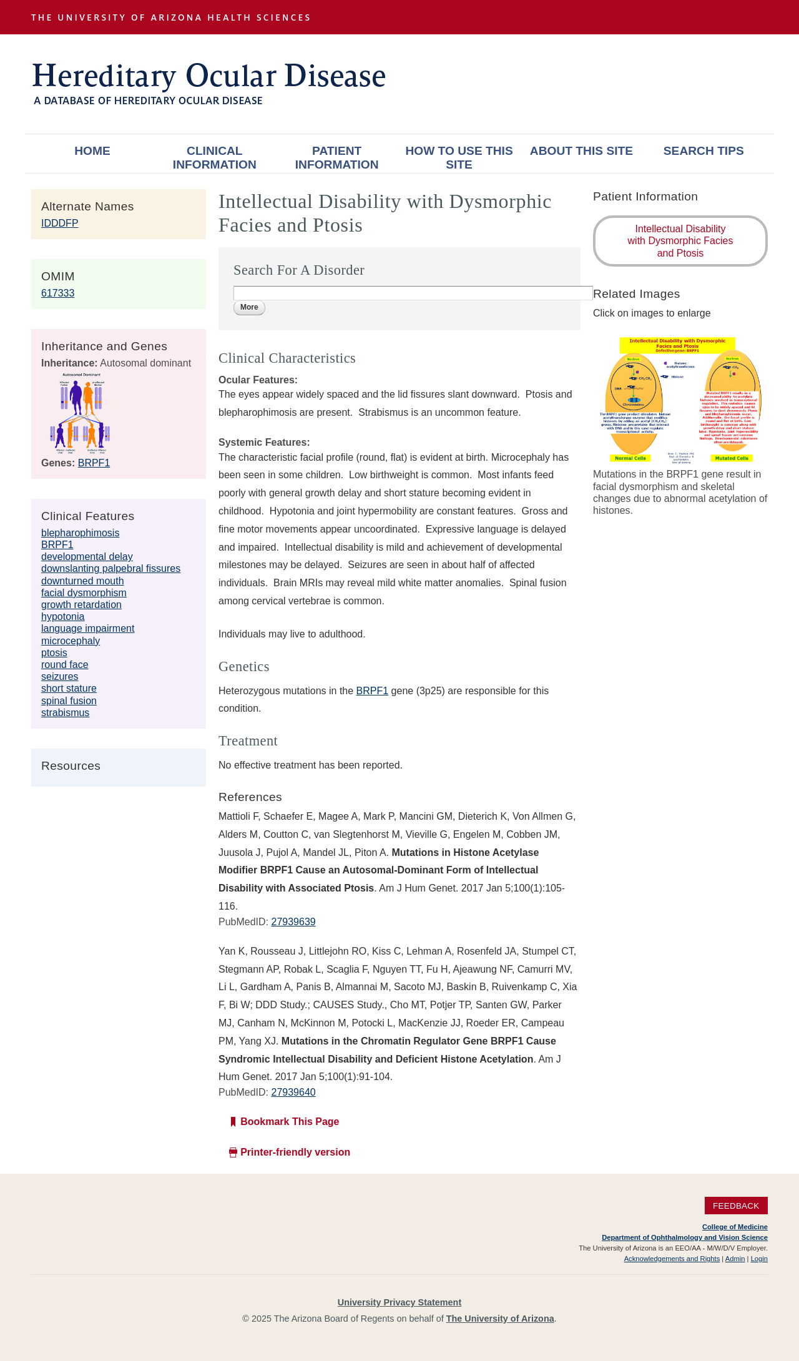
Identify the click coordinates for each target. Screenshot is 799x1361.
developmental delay (87, 556)
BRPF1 (94, 463)
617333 (57, 293)
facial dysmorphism (84, 592)
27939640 (293, 1092)
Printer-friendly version (295, 1152)
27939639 (293, 921)
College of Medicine (735, 1227)
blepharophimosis (80, 533)
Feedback (736, 1206)
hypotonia (62, 616)
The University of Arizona (500, 1319)
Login (759, 1258)
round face (65, 664)
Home (92, 150)
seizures (60, 676)
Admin (735, 1258)
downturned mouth (82, 581)
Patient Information (337, 157)
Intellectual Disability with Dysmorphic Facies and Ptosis (680, 241)
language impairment (87, 628)
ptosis (54, 652)
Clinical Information (215, 157)
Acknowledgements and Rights (672, 1258)
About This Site (581, 150)
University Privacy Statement (399, 1302)
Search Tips (704, 150)
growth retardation (81, 604)
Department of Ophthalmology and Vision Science (685, 1237)
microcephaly (70, 641)
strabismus (65, 712)
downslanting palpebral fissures (110, 568)
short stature (69, 688)
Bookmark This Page (289, 1121)
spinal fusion (69, 700)
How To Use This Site (458, 157)
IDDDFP (60, 223)
